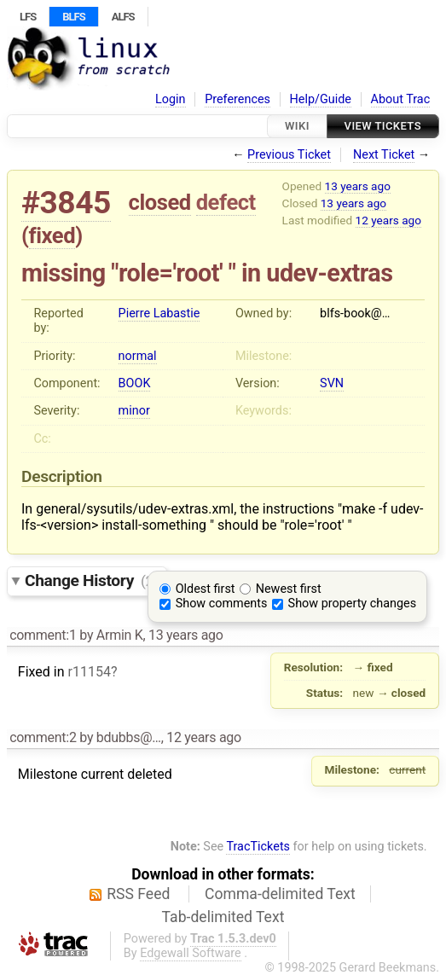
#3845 (66, 202)
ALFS (123, 16)
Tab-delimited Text (223, 917)
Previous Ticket (289, 155)
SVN (332, 383)
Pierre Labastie (159, 313)
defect (226, 202)
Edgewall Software (190, 953)
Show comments (222, 603)
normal (138, 356)
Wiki (297, 125)
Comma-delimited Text (280, 893)
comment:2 (42, 737)
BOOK (135, 383)
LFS (28, 16)
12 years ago (388, 220)
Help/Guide (320, 99)
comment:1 (42, 635)
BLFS (73, 16)
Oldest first (205, 589)
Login (170, 99)
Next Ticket (383, 155)
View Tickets (383, 125)
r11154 (88, 672)
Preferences (237, 99)
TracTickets (258, 846)
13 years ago (358, 186)
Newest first (288, 589)
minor (134, 410)
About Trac (401, 99)
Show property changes (352, 603)
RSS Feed (138, 893)
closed (160, 202)
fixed (52, 235)
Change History (91, 580)
